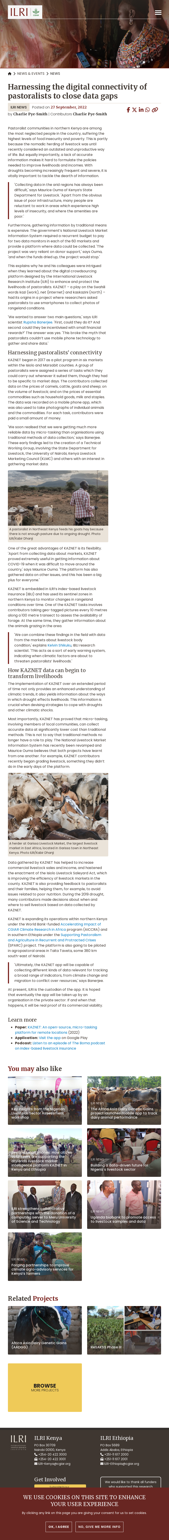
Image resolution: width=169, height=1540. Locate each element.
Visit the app (50, 1037)
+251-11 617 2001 (113, 1459)
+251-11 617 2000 (114, 1454)
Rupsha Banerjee (37, 322)
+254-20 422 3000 (50, 1454)
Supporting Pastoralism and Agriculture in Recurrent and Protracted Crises (54, 937)
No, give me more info (99, 1532)
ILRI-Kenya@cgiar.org (52, 1464)
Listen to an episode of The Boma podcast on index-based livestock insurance (60, 1046)
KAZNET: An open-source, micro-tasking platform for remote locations (56, 1030)
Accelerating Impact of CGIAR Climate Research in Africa (54, 927)
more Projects (45, 1387)
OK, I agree (58, 1532)
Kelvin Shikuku (59, 645)
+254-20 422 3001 (50, 1459)
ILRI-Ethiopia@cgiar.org (119, 1464)
